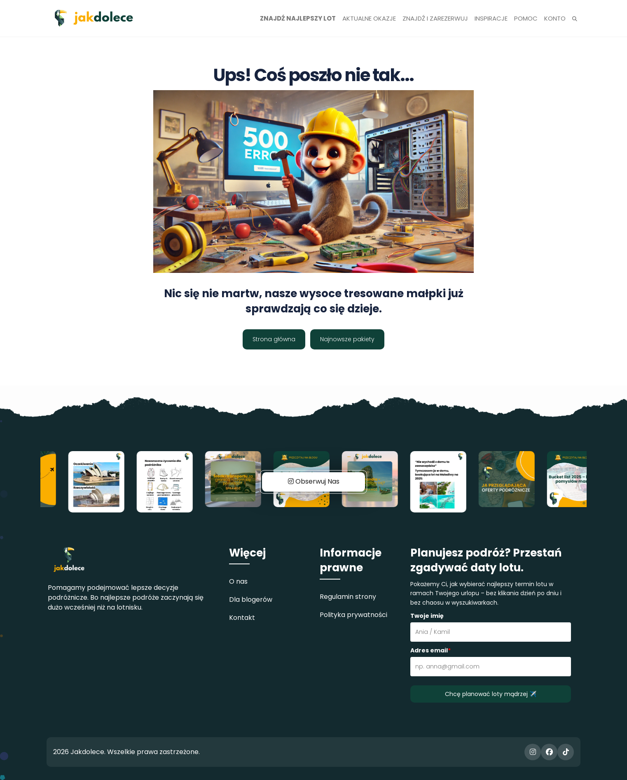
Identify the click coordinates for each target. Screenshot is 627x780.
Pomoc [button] (526, 18)
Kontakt (242, 617)
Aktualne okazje (369, 18)
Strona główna (274, 339)
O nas (238, 581)
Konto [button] (555, 18)
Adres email (430, 650)
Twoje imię (427, 616)
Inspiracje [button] (491, 18)
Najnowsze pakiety (347, 339)
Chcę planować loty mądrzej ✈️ (490, 694)
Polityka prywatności (353, 614)
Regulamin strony (348, 596)
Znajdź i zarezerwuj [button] (435, 18)
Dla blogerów (250, 599)
